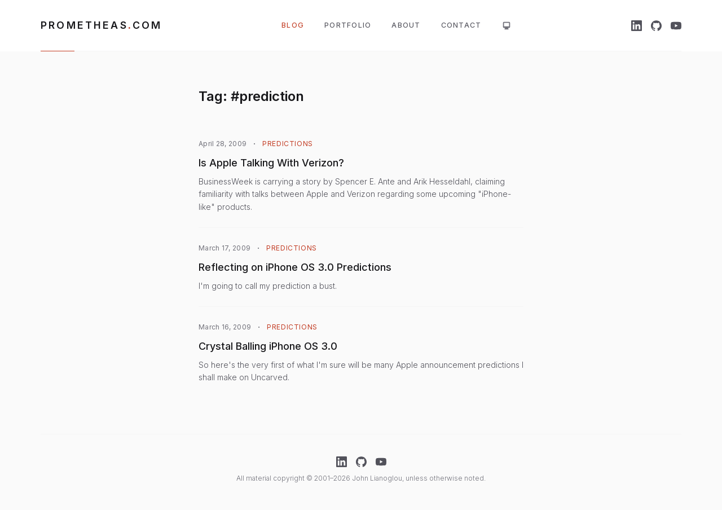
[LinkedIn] (636, 25)
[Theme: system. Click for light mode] (506, 25)
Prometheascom (101, 25)
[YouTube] (676, 25)
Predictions (287, 143)
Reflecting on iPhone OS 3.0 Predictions (295, 267)
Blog (292, 25)
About (405, 25)
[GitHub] (656, 25)
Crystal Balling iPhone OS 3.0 (268, 346)
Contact (461, 25)
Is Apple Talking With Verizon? (271, 163)
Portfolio (347, 25)
